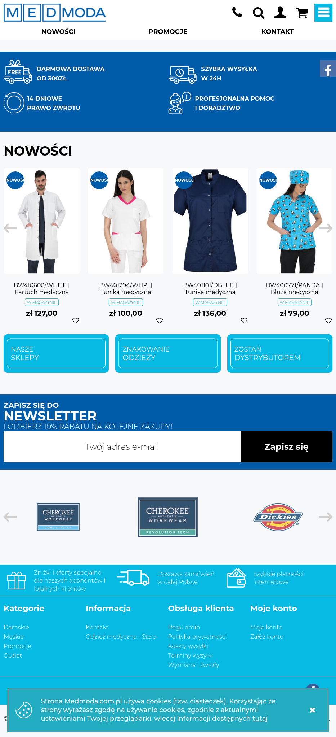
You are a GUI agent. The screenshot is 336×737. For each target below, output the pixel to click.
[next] (322, 228)
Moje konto (280, 13)
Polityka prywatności (197, 636)
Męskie (14, 636)
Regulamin (184, 627)
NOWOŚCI (58, 31)
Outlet (13, 655)
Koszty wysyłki (188, 646)
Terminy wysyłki (190, 655)
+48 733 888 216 (237, 13)
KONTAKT (277, 31)
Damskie (16, 627)
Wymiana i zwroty (193, 664)
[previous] (14, 228)
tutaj (260, 719)
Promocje (17, 646)
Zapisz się (286, 446)
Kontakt (97, 627)
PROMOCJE (168, 31)
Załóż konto (266, 636)
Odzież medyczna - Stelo (121, 636)
